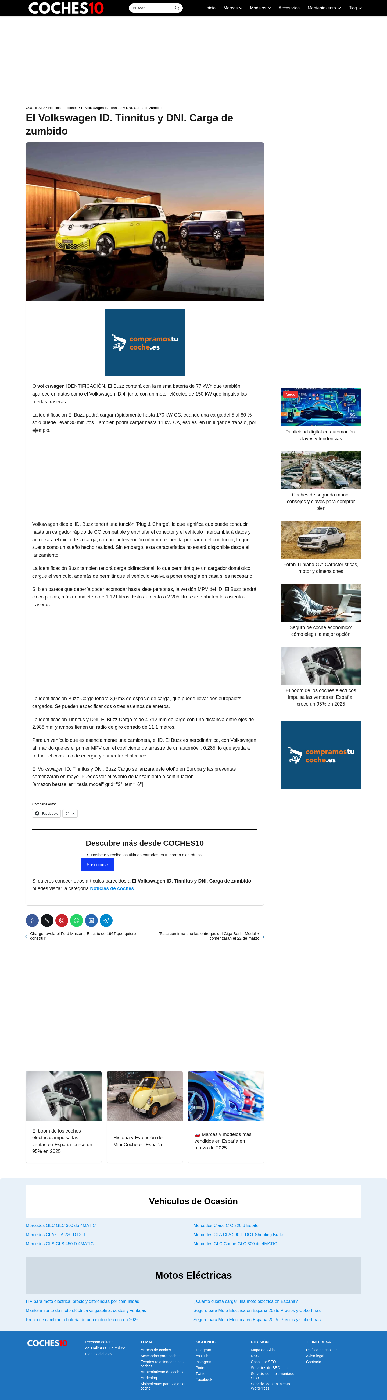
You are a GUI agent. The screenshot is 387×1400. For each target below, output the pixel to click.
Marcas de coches (156, 1350)
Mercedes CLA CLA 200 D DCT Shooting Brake (239, 1234)
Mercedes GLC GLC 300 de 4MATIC (61, 1225)
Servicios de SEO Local (270, 1368)
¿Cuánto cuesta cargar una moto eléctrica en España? (246, 1301)
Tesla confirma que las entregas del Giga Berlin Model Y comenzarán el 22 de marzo (209, 935)
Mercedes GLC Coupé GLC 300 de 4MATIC (235, 1244)
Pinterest (203, 1368)
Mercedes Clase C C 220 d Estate (226, 1225)
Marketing (149, 1378)
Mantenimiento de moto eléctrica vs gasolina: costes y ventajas (86, 1310)
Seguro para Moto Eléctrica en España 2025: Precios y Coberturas (257, 1310)
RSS (255, 1356)
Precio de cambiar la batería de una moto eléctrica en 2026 (82, 1319)
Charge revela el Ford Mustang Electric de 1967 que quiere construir (83, 935)
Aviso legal (315, 1356)
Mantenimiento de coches (162, 1372)
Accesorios (289, 8)
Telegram (203, 1350)
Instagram (204, 1362)
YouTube (203, 1356)
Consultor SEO (263, 1362)
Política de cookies (322, 1350)
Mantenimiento (322, 8)
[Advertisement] (193, 62)
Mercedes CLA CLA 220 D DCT (56, 1234)
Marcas (231, 8)
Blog (352, 8)
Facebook (204, 1379)
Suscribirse (97, 864)
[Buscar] (177, 7)
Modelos (258, 8)
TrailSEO (98, 1348)
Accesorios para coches (161, 1356)
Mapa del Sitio (263, 1350)
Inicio (210, 8)
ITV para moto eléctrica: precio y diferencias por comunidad (82, 1301)
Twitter (201, 1373)
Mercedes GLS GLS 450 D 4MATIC (60, 1244)
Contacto (313, 1362)
